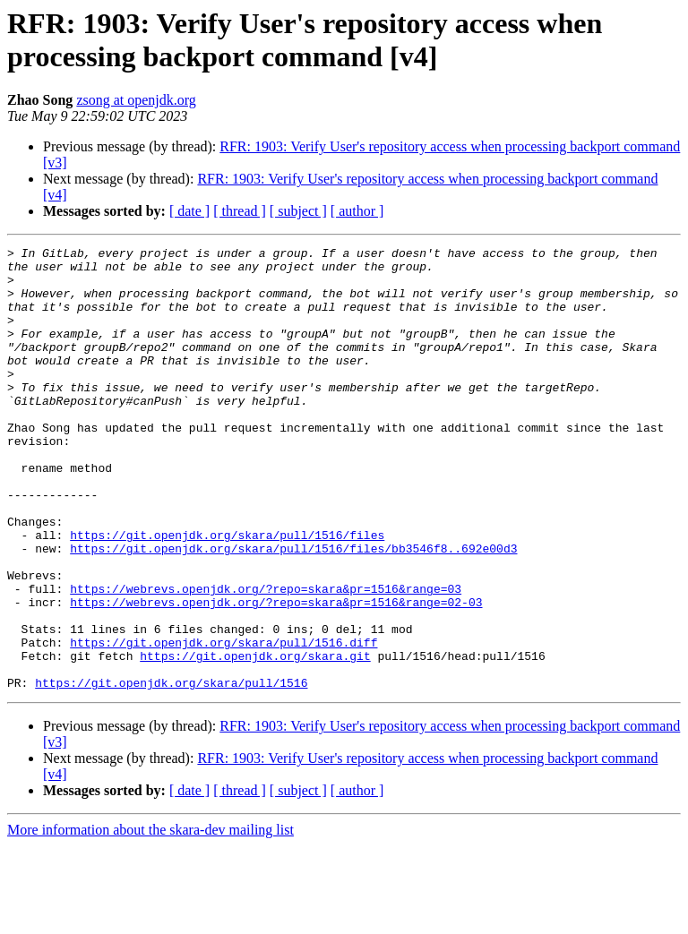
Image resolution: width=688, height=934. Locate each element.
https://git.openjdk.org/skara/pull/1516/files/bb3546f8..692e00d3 (293, 610)
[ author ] (357, 211)
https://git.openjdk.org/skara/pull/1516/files (227, 594)
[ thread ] (239, 211)
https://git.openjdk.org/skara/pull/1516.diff (223, 723)
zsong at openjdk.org (135, 99)
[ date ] (189, 211)
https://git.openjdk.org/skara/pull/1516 (171, 771)
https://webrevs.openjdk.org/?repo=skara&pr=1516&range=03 (265, 658)
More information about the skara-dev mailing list (150, 918)
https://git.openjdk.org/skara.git (255, 739)
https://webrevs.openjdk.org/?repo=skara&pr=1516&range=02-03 (276, 674)
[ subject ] (298, 211)
